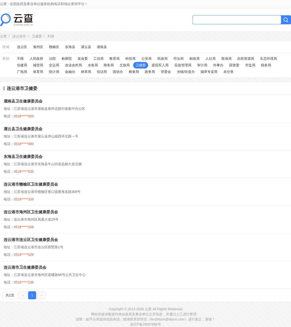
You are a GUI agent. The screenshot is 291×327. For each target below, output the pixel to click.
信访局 (102, 72)
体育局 (38, 72)
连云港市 (19, 36)
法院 (52, 58)
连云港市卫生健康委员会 (25, 267)
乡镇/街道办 (186, 72)
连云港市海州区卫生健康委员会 (31, 212)
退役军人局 (160, 65)
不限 (20, 58)
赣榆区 (54, 47)
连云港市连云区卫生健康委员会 (31, 240)
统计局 (54, 72)
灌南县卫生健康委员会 (23, 101)
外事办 (218, 65)
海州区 (38, 47)
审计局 (202, 65)
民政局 (162, 58)
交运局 (54, 65)
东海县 (70, 47)
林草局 (86, 72)
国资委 (234, 65)
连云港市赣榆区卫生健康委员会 (31, 184)
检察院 (67, 58)
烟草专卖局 (209, 72)
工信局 (98, 58)
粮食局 (134, 72)
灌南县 (102, 47)
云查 (3, 36)
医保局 (226, 58)
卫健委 (37, 36)
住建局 (22, 65)
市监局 (250, 65)
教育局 (114, 58)
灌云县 (86, 47)
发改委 (83, 58)
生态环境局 (268, 58)
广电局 (22, 72)
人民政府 (36, 58)
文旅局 (125, 65)
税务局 (266, 65)
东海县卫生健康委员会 (23, 157)
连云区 (22, 47)
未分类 (228, 72)
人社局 (210, 58)
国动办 (118, 72)
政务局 (150, 72)
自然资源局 (245, 58)
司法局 (178, 58)
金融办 (70, 72)
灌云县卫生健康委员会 (23, 129)
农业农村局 (73, 65)
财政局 (194, 58)
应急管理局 (182, 65)
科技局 (130, 58)
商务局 (109, 65)
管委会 (166, 72)
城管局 (38, 65)
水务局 (93, 65)
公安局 (146, 58)
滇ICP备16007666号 (145, 324)
